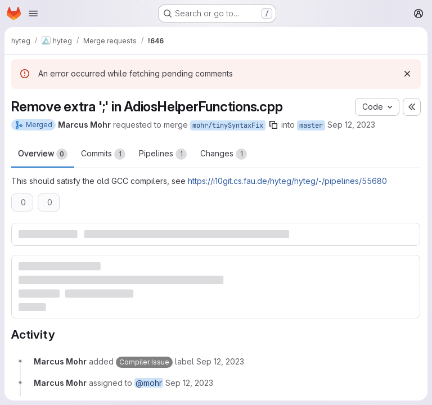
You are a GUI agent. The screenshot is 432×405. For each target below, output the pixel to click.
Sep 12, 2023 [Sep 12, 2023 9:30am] (351, 124)
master (311, 125)
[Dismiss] (407, 73)
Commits (103, 154)
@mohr (149, 383)
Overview (43, 154)
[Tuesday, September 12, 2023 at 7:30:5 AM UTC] (220, 361)
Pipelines (163, 154)
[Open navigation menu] (33, 13)
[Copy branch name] (273, 125)
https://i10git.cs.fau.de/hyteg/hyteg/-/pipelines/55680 (287, 181)
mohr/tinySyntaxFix (227, 125)
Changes (223, 154)
